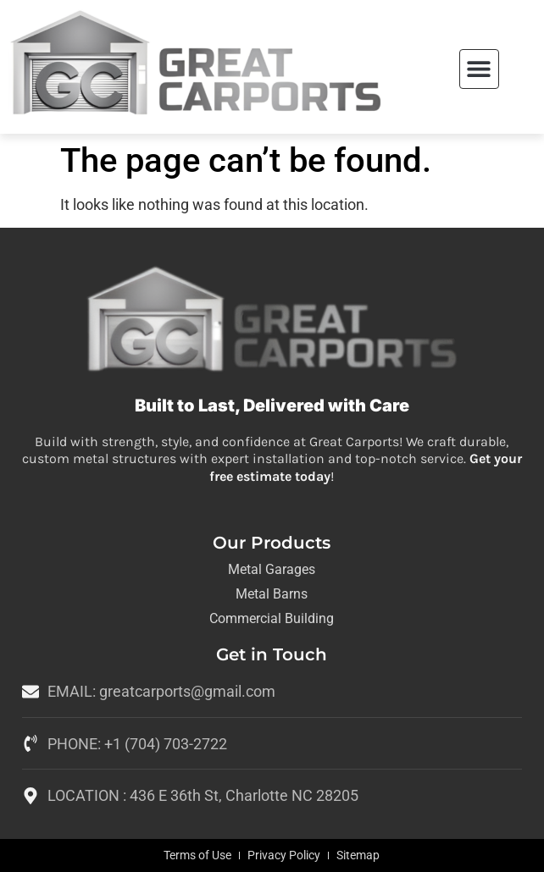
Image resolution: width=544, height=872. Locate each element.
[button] (479, 69)
